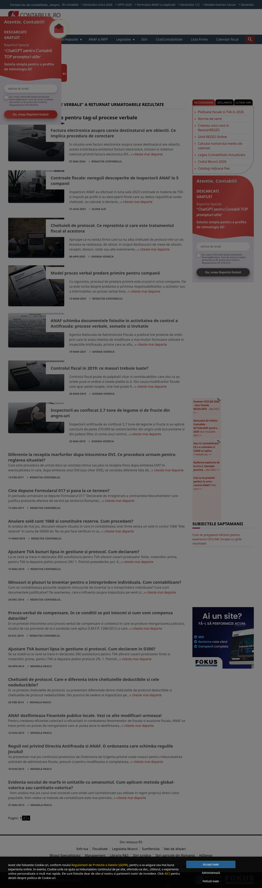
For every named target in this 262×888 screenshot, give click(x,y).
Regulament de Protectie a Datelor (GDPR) (99, 865)
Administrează (211, 872)
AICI (167, 873)
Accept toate (211, 864)
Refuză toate (211, 881)
